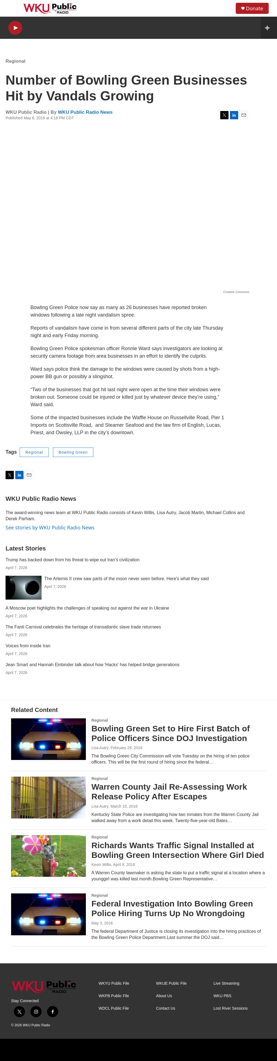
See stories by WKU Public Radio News (50, 527)
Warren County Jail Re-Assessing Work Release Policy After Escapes (169, 791)
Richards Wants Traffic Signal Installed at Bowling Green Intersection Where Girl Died (177, 850)
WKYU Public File (114, 983)
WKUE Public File (171, 983)
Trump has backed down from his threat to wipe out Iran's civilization (73, 559)
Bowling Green (73, 452)
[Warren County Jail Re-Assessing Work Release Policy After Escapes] (48, 797)
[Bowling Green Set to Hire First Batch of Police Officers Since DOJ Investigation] (48, 739)
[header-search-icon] (227, 8)
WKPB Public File (114, 996)
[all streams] (269, 28)
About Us (164, 996)
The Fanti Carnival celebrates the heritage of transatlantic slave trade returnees (83, 627)
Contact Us (165, 1008)
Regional (15, 61)
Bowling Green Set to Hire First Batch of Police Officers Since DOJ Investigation (170, 733)
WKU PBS (223, 996)
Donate (254, 8)
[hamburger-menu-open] (13, 8)
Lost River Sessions (231, 1008)
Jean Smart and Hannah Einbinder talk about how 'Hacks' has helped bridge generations (92, 664)
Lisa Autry (99, 748)
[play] (15, 28)
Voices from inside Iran (28, 645)
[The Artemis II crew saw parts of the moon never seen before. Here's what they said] (24, 588)
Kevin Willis (101, 864)
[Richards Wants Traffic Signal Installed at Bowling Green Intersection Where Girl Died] (48, 856)
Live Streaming (226, 983)
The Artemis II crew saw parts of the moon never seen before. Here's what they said (126, 578)
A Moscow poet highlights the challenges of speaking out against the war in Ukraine (87, 608)
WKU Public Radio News (85, 112)
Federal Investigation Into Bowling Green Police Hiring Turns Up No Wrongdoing (172, 908)
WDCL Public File (114, 1008)
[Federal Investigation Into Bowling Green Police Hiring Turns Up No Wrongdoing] (48, 914)
